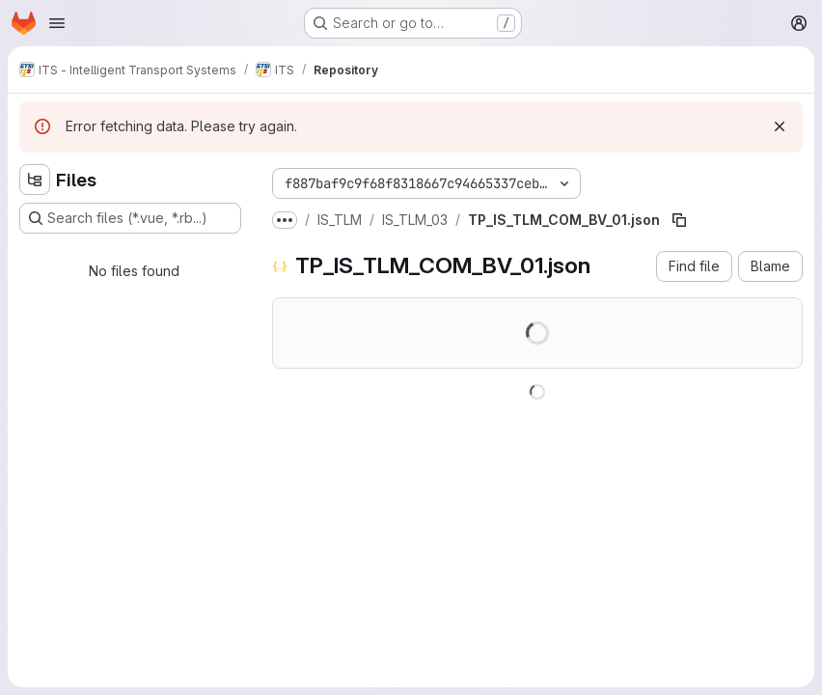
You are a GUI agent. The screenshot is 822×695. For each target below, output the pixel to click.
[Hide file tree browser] (34, 179)
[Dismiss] (779, 126)
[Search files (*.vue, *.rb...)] (130, 218)
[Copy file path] (679, 220)
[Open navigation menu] (56, 23)
